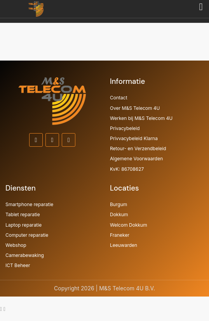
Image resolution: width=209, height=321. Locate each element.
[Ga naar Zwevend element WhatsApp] (1, 308)
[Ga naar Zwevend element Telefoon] (4, 308)
